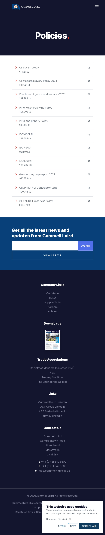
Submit (86, 246)
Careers (52, 307)
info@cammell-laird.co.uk (54, 471)
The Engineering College (52, 382)
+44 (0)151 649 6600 (53, 462)
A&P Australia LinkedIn (52, 411)
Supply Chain (52, 302)
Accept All (88, 526)
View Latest (52, 255)
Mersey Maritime (52, 377)
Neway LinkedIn (52, 416)
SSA (52, 372)
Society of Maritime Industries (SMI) (52, 368)
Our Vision (52, 293)
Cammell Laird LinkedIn (52, 402)
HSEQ (52, 298)
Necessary (57, 519)
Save (73, 526)
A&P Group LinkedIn (52, 407)
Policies (52, 311)
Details (62, 526)
